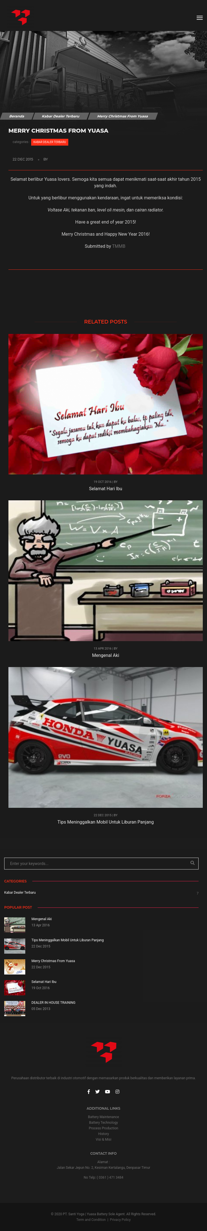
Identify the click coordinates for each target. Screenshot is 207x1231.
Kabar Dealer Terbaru (60, 116)
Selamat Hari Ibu (105, 488)
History (103, 1134)
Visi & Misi (104, 1139)
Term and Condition (91, 1220)
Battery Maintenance (103, 1117)
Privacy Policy (120, 1220)
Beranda (17, 116)
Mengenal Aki (105, 655)
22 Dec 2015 (23, 159)
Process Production (103, 1128)
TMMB (118, 246)
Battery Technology (103, 1123)
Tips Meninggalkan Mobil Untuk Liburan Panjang (106, 822)
